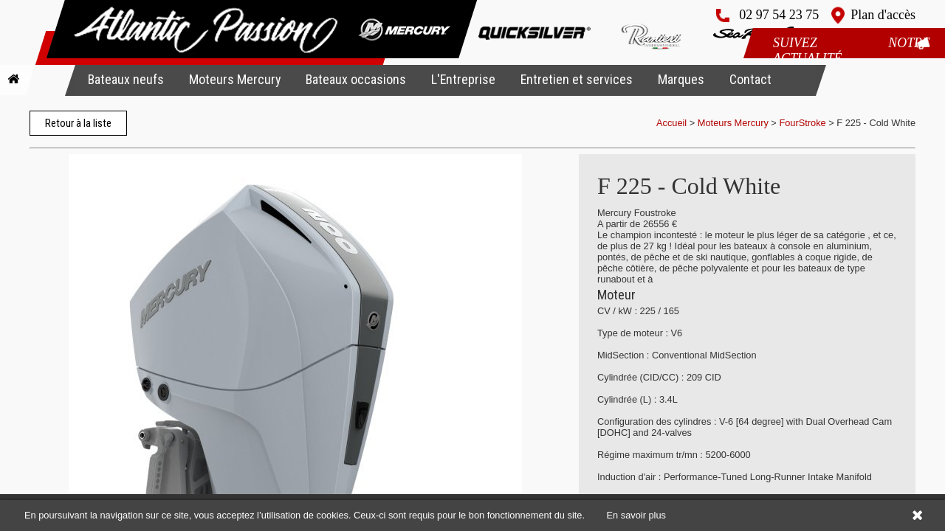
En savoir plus (636, 515)
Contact (750, 79)
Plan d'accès (882, 14)
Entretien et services (576, 79)
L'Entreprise (463, 79)
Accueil (671, 122)
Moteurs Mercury (235, 79)
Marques (681, 79)
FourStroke (802, 122)
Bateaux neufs (126, 79)
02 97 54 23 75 (779, 14)
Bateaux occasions (356, 79)
